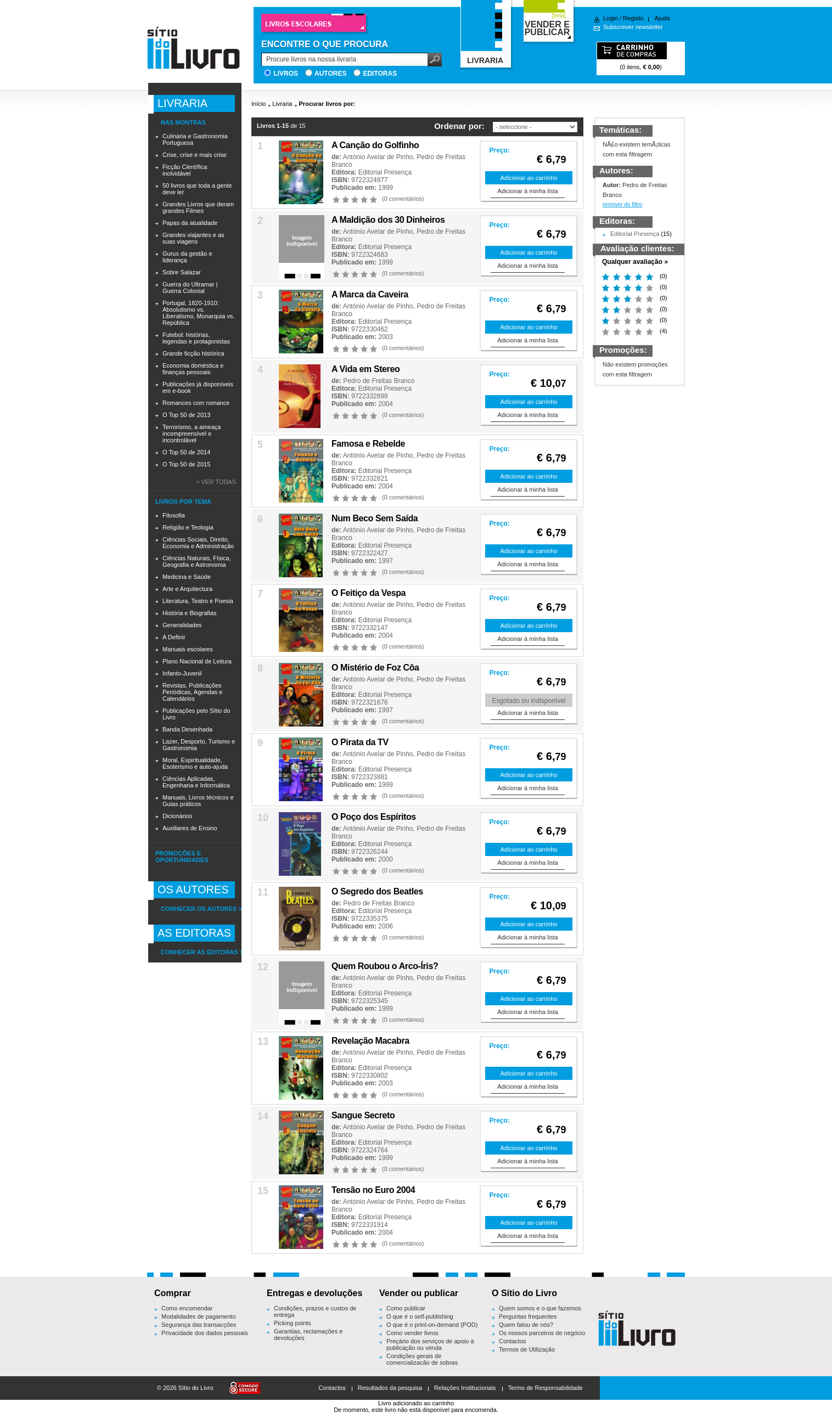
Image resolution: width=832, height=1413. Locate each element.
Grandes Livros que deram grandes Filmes (198, 207)
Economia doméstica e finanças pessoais (192, 368)
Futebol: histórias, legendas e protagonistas (196, 338)
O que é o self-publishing (419, 1316)
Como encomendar (187, 1308)
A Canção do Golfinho (375, 145)
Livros (285, 73)
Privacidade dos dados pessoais (204, 1333)
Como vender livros (412, 1333)
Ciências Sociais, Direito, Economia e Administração (198, 542)
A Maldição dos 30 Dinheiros (388, 219)
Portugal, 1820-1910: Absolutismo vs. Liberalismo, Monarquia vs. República (198, 313)
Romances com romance (195, 402)
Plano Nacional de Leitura (197, 661)
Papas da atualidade (189, 222)
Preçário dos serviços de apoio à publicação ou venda (430, 1344)
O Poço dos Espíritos (373, 816)
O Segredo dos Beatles (377, 891)
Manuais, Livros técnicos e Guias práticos (198, 800)
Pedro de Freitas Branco (378, 381)
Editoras (380, 73)
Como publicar (405, 1308)
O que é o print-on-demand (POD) (431, 1324)
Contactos (512, 1341)
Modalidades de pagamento (198, 1316)
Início (258, 103)
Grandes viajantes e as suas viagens (193, 238)
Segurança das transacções (198, 1324)
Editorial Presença (385, 172)
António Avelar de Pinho (378, 157)
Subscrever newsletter (633, 27)
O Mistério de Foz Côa (375, 667)
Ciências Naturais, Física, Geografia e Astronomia (196, 561)
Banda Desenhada (187, 729)
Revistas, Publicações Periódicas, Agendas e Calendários (192, 692)
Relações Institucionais (465, 1387)
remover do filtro (622, 204)
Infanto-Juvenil (182, 673)
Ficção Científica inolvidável (184, 170)
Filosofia (173, 515)
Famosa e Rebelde (368, 443)
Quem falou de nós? (526, 1324)
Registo (633, 18)
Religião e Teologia (187, 527)
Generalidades (182, 625)
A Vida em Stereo (365, 369)
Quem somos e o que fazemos (540, 1308)
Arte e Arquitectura (187, 589)
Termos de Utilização (527, 1349)
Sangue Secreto (363, 1115)
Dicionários (177, 816)
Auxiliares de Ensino (189, 828)
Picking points (292, 1323)
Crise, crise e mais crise (194, 154)
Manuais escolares (187, 649)
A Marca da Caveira (369, 294)
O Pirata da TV (360, 742)
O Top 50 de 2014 (186, 452)
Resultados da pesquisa (390, 1387)
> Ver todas (216, 481)
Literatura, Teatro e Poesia (197, 601)
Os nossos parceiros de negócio (542, 1333)
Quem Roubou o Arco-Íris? (384, 966)
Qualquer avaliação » (635, 262)
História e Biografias (189, 613)
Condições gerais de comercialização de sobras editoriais (422, 1362)
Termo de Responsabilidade (545, 1387)
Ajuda (662, 18)
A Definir (173, 637)
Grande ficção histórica (193, 353)
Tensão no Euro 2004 (373, 1190)
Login (610, 18)
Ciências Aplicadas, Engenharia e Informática (196, 782)
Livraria (282, 103)
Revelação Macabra (370, 1040)
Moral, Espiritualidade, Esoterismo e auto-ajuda (195, 763)
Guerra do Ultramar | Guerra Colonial (190, 287)
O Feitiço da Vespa (368, 593)
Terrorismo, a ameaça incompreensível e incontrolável (191, 433)
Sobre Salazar (181, 272)
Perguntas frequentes (527, 1316)
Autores (330, 73)
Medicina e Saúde (186, 576)
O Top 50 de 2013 (186, 415)
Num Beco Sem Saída (374, 518)
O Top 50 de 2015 (186, 464)
